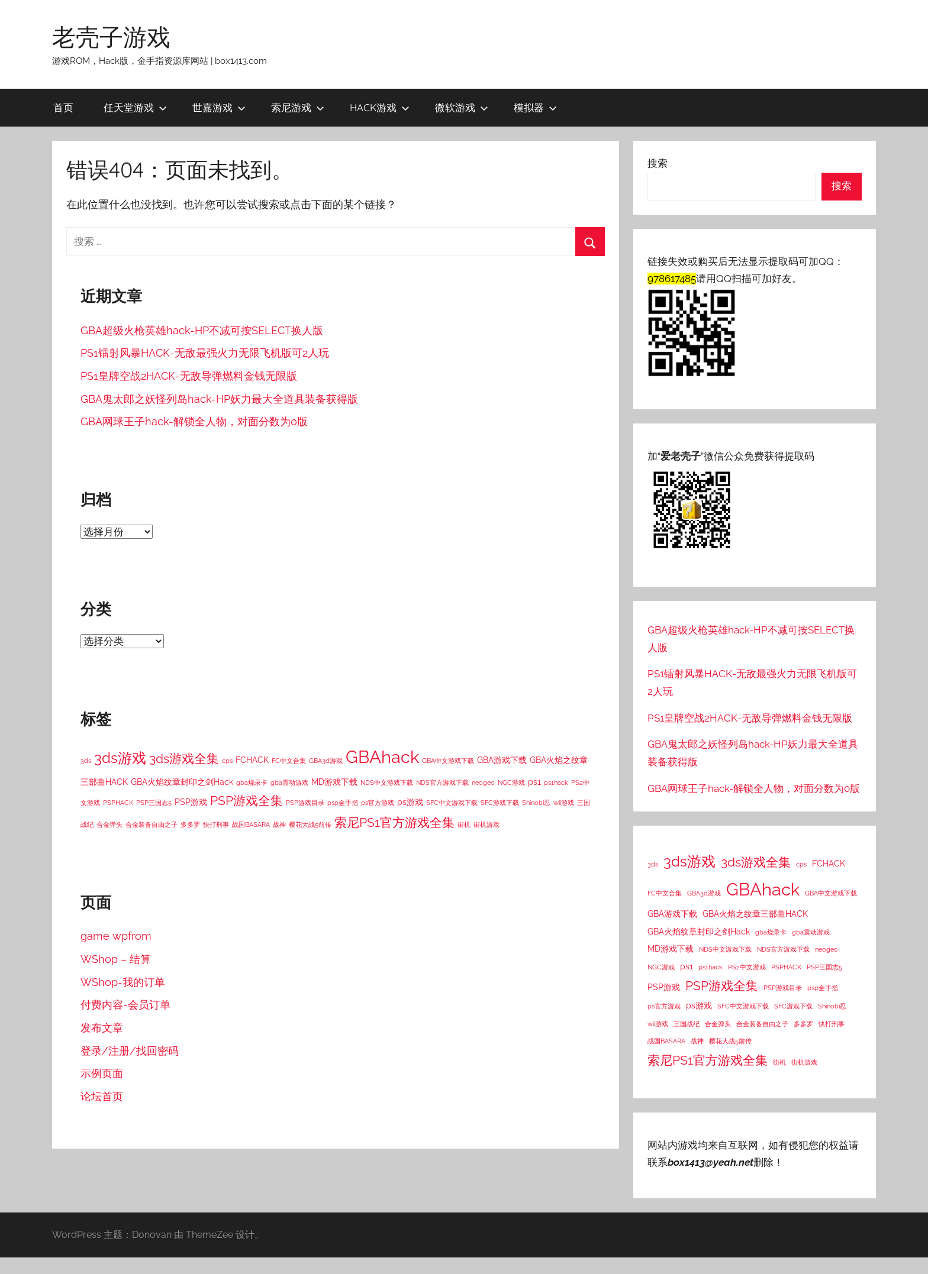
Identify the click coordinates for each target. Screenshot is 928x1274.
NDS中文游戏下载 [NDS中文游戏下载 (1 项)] (386, 782)
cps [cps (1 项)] (227, 760)
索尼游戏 (297, 107)
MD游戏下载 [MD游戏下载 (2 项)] (334, 782)
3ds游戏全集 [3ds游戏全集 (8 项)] (184, 758)
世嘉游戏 (219, 107)
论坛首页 (101, 1096)
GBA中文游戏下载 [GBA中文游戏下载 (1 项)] (448, 760)
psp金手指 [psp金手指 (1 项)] (342, 802)
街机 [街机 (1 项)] (464, 824)
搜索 (657, 163)
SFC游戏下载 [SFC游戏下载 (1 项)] (500, 802)
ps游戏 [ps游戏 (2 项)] (410, 802)
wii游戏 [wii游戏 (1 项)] (563, 802)
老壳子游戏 (111, 36)
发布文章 (101, 1027)
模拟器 (535, 107)
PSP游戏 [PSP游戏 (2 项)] (191, 802)
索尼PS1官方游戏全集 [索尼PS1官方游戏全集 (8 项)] (394, 822)
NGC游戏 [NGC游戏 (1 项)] (511, 782)
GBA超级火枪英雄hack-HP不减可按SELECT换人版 (201, 330)
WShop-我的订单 (122, 982)
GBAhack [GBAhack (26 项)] (382, 756)
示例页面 (101, 1073)
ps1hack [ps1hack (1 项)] (556, 782)
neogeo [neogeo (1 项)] (483, 782)
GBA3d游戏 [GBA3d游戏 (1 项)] (326, 760)
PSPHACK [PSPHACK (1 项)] (118, 802)
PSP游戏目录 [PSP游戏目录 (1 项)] (305, 802)
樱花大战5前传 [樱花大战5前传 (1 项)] (310, 824)
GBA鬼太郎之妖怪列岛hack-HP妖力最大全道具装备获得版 (219, 399)
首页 (63, 107)
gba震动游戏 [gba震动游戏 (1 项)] (289, 782)
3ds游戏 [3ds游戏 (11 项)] (120, 758)
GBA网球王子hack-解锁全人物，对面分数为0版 (194, 421)
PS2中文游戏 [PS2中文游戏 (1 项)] (747, 967)
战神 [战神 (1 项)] (279, 824)
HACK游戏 (380, 107)
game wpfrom (116, 936)
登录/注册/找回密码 (129, 1051)
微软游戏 (461, 107)
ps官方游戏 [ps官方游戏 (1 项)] (377, 802)
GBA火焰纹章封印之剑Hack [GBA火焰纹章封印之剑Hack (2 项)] (182, 782)
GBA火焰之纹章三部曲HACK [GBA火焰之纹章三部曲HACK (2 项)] (755, 914)
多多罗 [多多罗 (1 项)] (190, 824)
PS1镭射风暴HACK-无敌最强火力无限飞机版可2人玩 (204, 353)
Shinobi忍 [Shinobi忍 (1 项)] (536, 802)
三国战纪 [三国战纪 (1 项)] (687, 1023)
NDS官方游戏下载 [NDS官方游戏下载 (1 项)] (442, 782)
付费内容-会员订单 (125, 1004)
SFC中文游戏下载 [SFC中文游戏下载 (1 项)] (452, 802)
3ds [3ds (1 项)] (85, 760)
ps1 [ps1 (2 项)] (534, 782)
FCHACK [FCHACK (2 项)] (252, 760)
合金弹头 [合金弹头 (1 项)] (109, 824)
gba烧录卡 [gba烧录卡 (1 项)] (252, 782)
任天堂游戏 (135, 107)
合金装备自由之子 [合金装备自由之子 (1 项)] (151, 824)
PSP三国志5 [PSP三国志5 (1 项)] (154, 802)
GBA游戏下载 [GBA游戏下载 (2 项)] (502, 760)
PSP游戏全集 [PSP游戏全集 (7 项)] (246, 801)
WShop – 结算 (115, 959)
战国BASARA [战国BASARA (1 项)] (251, 824)
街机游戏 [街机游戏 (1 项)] (486, 824)
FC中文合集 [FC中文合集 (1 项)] (289, 760)
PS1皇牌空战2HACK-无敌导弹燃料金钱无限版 (188, 376)
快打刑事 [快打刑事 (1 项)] (216, 824)
